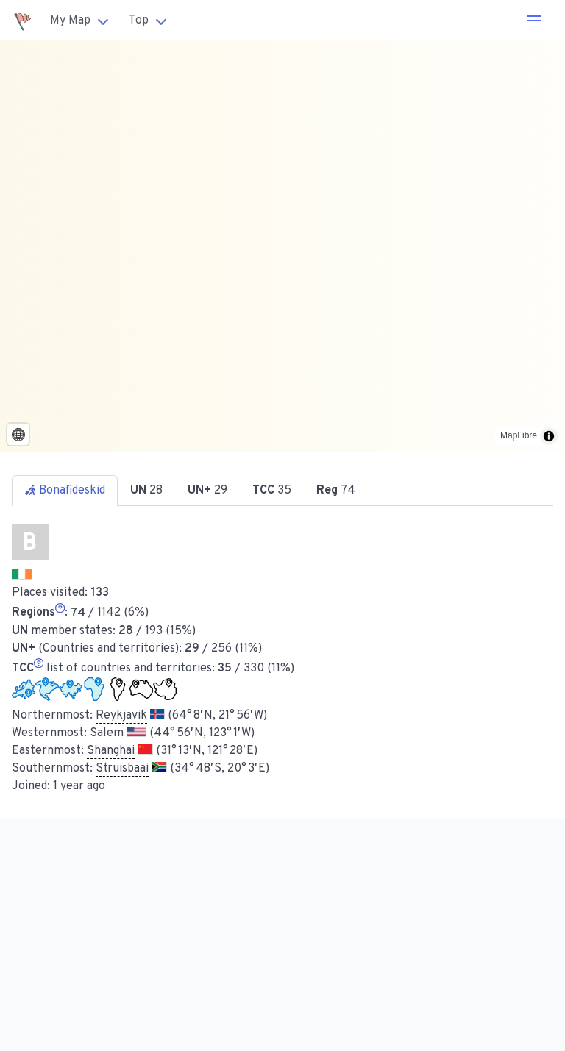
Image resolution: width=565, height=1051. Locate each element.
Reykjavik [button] (121, 715)
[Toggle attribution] (549, 436)
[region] (282, 246)
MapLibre (518, 435)
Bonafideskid (64, 490)
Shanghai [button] (111, 751)
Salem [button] (107, 733)
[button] (534, 20)
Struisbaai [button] (122, 768)
